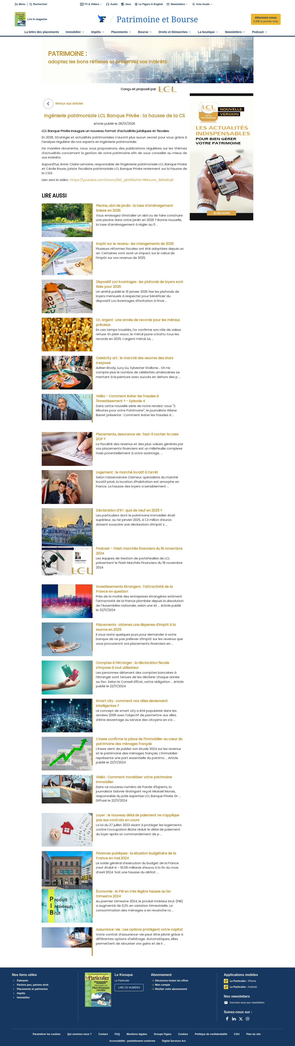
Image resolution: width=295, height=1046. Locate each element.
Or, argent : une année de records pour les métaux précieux (138, 322)
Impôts (97, 32)
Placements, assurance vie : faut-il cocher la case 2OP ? (137, 437)
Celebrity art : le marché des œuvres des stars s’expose (134, 360)
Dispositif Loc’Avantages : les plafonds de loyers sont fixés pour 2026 (139, 284)
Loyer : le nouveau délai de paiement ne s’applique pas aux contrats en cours (137, 817)
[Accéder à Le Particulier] (157, 19)
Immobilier (75, 32)
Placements (121, 32)
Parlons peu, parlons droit (30, 984)
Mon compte (162, 984)
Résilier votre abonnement (171, 989)
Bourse (145, 32)
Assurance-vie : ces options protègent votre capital (139, 929)
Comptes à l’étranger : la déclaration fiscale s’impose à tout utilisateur (132, 665)
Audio (112, 4)
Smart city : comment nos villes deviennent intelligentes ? (132, 703)
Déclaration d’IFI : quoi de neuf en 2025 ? (129, 510)
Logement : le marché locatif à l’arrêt (127, 472)
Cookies (183, 1034)
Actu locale (202, 4)
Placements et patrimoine (30, 989)
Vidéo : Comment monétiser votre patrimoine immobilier (134, 779)
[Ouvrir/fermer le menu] (21, 4)
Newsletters (177, 4)
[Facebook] (227, 1018)
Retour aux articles (69, 103)
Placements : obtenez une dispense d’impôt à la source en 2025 (136, 627)
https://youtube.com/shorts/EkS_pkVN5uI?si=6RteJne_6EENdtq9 (122, 180)
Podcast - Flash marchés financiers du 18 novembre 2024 (139, 551)
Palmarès (20, 980)
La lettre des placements (41, 32)
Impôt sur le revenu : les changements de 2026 (135, 243)
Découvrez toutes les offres (171, 980)
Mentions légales (137, 1034)
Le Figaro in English (148, 4)
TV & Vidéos (91, 4)
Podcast (259, 32)
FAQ (117, 1034)
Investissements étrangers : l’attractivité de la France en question (134, 589)
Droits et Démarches (175, 32)
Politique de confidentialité (211, 1034)
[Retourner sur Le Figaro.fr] (102, 19)
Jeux (126, 4)
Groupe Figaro (163, 1034)
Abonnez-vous (265, 19)
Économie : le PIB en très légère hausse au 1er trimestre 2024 (133, 894)
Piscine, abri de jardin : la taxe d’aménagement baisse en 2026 (134, 208)
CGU (237, 1034)
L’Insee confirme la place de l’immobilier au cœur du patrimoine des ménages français (139, 741)
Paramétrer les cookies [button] (46, 1034)
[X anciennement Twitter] (240, 1018)
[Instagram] (247, 1018)
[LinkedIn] (234, 1018)
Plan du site (253, 1034)
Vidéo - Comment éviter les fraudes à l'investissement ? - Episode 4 (127, 398)
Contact (103, 1034)
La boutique (208, 32)
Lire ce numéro (129, 987)
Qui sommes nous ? (79, 1034)
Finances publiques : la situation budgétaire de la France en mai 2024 (136, 856)
